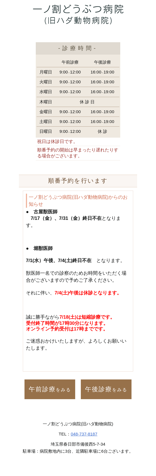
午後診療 (106, 389)
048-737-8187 (84, 434)
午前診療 (50, 389)
